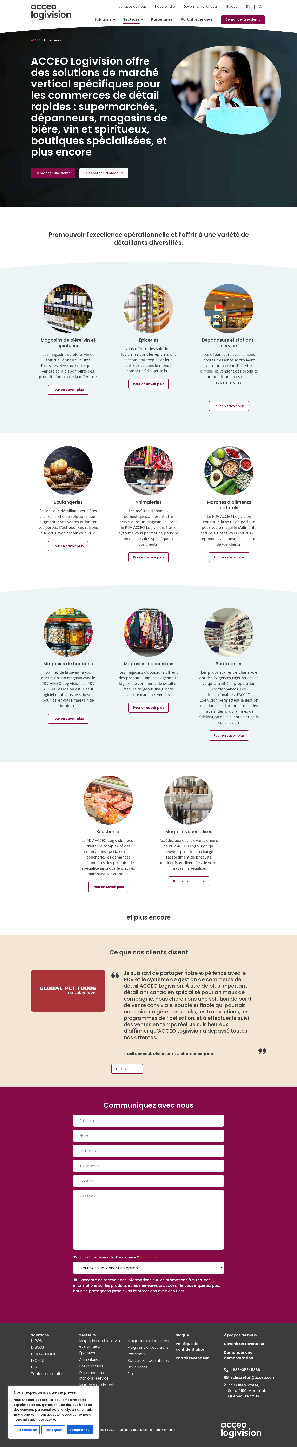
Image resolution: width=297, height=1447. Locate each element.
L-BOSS (37, 1347)
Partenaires (162, 19)
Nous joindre (165, 6)
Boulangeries (91, 1366)
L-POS (36, 1340)
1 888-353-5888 (242, 1369)
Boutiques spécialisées (148, 1360)
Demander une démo (242, 19)
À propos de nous (132, 6)
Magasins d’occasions (148, 1347)
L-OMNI (37, 1360)
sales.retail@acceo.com (245, 1377)
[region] (53, 1412)
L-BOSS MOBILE (44, 1353)
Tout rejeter (53, 1430)
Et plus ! (134, 1373)
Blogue (232, 6)
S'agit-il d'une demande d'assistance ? (115, 1257)
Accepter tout (80, 1430)
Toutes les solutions (48, 1373)
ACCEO (36, 40)
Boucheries (137, 1367)
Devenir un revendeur (201, 6)
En (248, 6)
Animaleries (89, 1359)
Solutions (103, 19)
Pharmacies (138, 1353)
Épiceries (87, 1352)
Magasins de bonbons (148, 1340)
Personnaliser (27, 1430)
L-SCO (36, 1367)
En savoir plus (127, 1069)
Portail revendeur (197, 19)
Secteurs (131, 19)
